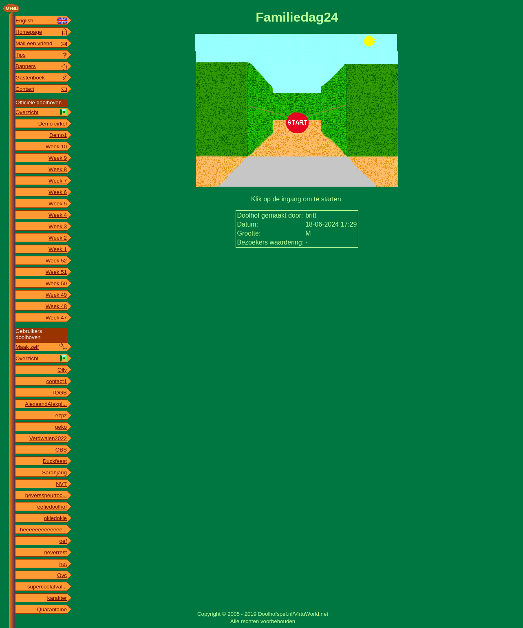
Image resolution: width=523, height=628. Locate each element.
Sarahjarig (54, 472)
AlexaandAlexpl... (46, 404)
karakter (57, 598)
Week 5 (58, 204)
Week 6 (58, 192)
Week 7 (58, 181)
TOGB (59, 393)
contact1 (56, 381)
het (63, 564)
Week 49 (56, 295)
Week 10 (56, 146)
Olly (62, 370)
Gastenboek (30, 78)
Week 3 (58, 226)
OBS (61, 450)
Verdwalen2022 (48, 438)
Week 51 (56, 272)
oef (63, 541)
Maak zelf (27, 347)
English (24, 21)
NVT (61, 484)
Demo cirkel (52, 124)
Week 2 (58, 238)
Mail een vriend (33, 43)
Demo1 (58, 135)
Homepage (28, 32)
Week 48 (56, 306)
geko (61, 427)
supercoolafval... (47, 587)
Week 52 (56, 261)
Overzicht (26, 112)
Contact (24, 89)
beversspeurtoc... (46, 495)
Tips (20, 55)
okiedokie (55, 518)
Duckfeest (55, 461)
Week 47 (56, 318)
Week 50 (56, 283)
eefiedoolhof (52, 507)
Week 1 (58, 249)
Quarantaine (52, 609)
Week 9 (58, 158)
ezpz (61, 415)
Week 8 (58, 169)
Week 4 (58, 215)
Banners (25, 66)
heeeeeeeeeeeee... (43, 530)
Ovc (62, 575)
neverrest (55, 552)
